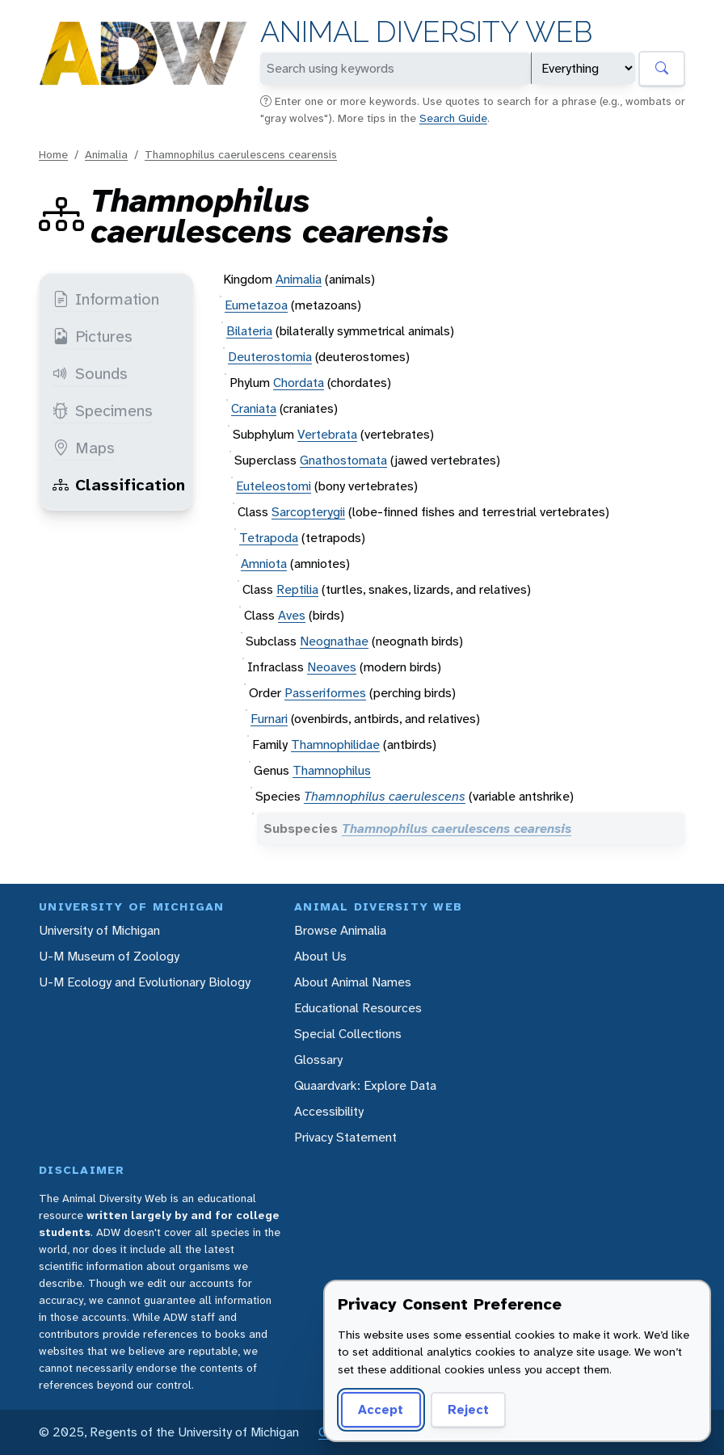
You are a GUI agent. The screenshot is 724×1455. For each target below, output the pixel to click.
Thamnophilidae (335, 744)
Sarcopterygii (308, 511)
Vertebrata (327, 434)
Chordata (298, 382)
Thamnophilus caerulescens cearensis (241, 154)
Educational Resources (358, 1007)
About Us (320, 956)
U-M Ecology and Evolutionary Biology (144, 982)
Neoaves (331, 666)
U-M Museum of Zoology (109, 956)
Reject (468, 1409)
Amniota (264, 563)
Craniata (253, 408)
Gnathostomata (343, 460)
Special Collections (348, 1033)
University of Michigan (99, 930)
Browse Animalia (340, 930)
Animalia (106, 154)
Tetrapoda (268, 537)
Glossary (318, 1059)
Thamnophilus (332, 770)
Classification (119, 485)
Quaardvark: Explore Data (365, 1085)
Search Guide (453, 118)
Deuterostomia (270, 356)
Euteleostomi (273, 485)
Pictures (93, 336)
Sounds (90, 373)
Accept (380, 1409)
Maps (84, 447)
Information (106, 299)
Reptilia (297, 589)
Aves (291, 615)
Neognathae (334, 641)
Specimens (103, 410)
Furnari (269, 718)
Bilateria (249, 330)
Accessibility (329, 1111)
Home (53, 154)
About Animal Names (352, 982)
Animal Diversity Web (426, 31)
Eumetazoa (256, 304)
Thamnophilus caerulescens (384, 796)
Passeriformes (325, 692)
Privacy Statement (345, 1137)
